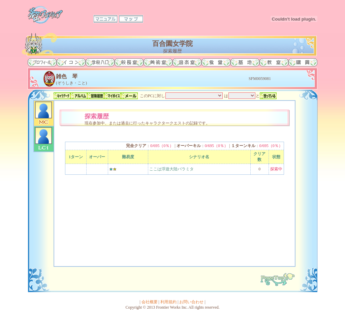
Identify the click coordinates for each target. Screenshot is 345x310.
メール (129, 95)
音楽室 (186, 62)
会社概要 (150, 302)
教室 (273, 62)
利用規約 (168, 302)
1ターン (76, 156)
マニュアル (105, 19)
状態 (276, 156)
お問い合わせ (191, 302)
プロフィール (42, 62)
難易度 (128, 156)
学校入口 (100, 62)
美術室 (158, 62)
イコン (71, 62)
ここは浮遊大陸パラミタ (171, 169)
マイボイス (112, 95)
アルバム (78, 95)
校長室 (129, 62)
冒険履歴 (95, 95)
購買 (302, 62)
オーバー (97, 156)
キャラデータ (62, 95)
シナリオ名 (199, 156)
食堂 (215, 62)
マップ (131, 19)
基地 (244, 62)
